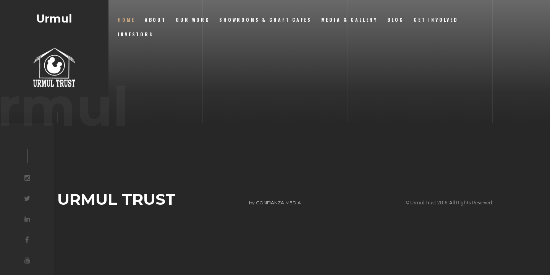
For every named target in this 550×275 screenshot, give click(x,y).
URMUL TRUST (116, 199)
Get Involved (436, 19)
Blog (395, 19)
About (155, 19)
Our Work (193, 19)
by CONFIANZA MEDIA (275, 202)
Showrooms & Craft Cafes (265, 19)
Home (126, 19)
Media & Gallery (349, 19)
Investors (136, 34)
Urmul (54, 18)
